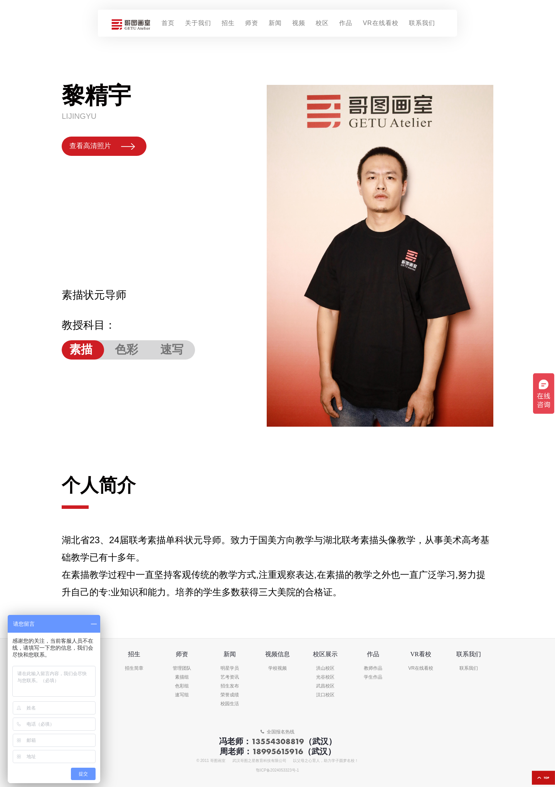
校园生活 (229, 703)
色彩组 (182, 686)
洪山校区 (325, 668)
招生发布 (229, 686)
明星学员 (229, 668)
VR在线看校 (420, 668)
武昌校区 (325, 686)
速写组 (182, 694)
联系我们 (468, 668)
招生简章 (134, 668)
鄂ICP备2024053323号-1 (277, 770)
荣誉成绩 (229, 694)
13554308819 (277, 741)
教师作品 (373, 668)
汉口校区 (325, 694)
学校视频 (277, 668)
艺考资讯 (229, 677)
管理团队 (182, 668)
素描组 (182, 677)
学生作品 (373, 677)
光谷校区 (325, 677)
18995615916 (277, 751)
